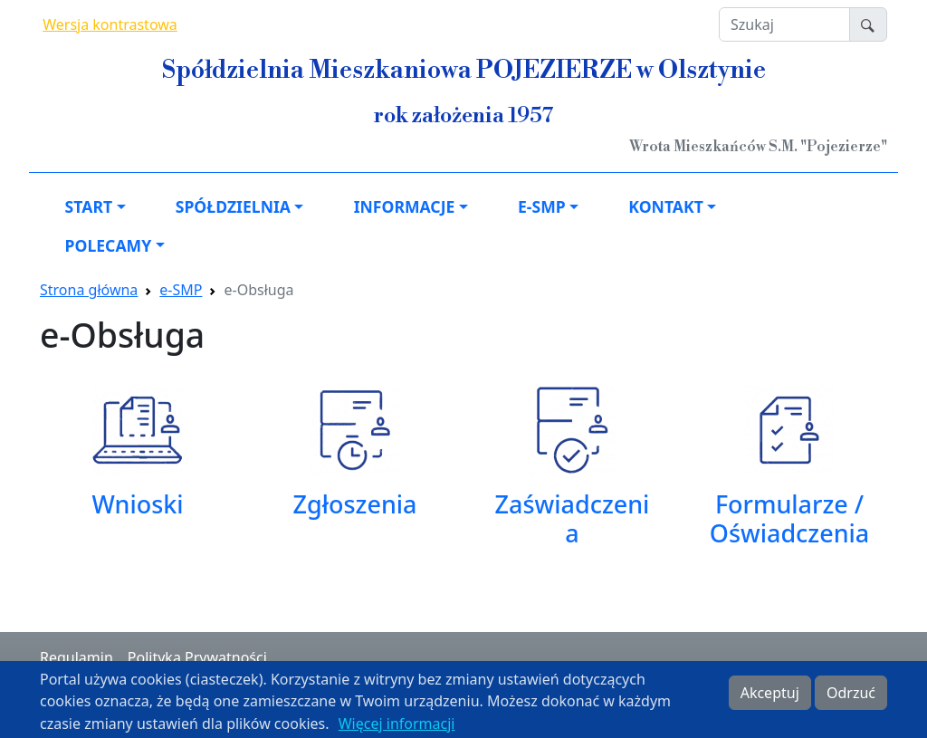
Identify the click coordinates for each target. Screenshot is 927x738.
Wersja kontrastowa (110, 24)
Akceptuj (770, 698)
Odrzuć (851, 698)
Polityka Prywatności (197, 657)
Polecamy (108, 245)
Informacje (404, 206)
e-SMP (542, 206)
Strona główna (89, 290)
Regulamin (76, 657)
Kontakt (665, 206)
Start (88, 206)
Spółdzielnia (233, 206)
